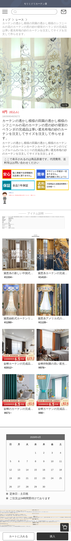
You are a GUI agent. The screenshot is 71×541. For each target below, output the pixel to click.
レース (20, 19)
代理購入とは (11, 192)
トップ (6, 19)
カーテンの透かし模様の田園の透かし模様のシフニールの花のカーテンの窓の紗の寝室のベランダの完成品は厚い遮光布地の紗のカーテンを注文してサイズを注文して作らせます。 (34, 28)
